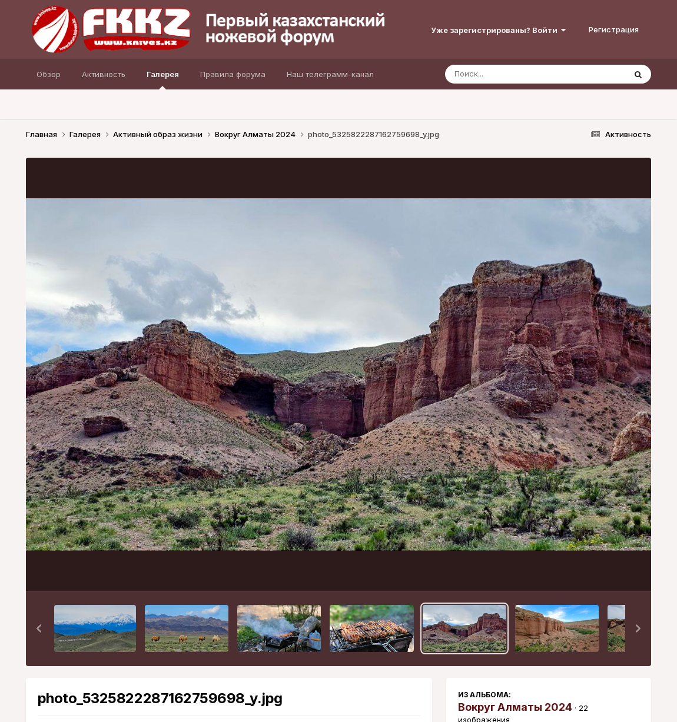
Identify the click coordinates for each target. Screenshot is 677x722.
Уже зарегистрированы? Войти (498, 30)
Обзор (48, 74)
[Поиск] (512, 74)
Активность (103, 74)
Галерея (163, 79)
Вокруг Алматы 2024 (515, 707)
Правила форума (233, 74)
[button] (39, 628)
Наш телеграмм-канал (330, 74)
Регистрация (614, 29)
